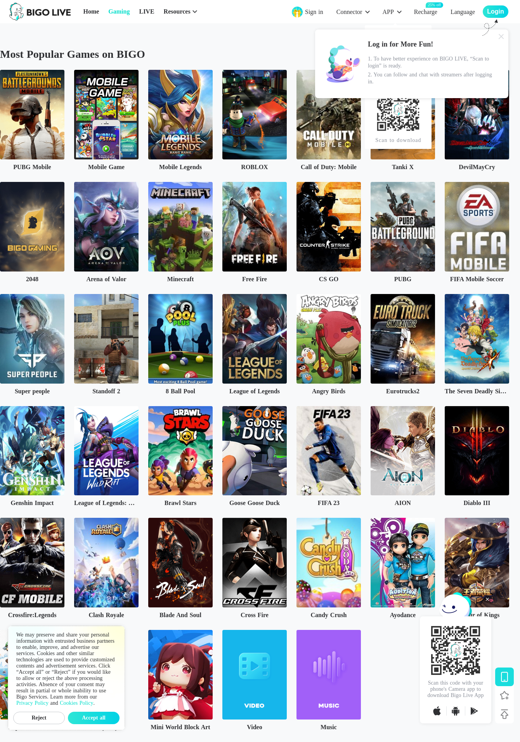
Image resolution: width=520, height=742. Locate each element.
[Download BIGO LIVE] (504, 677)
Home (91, 11)
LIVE (146, 11)
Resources (177, 11)
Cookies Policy (76, 703)
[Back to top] (504, 714)
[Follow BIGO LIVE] (504, 695)
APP (387, 12)
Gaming (119, 11)
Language (463, 12)
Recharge (425, 11)
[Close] (501, 36)
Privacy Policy (32, 703)
